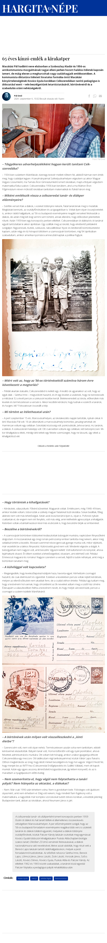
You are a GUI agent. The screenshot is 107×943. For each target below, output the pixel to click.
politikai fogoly (46, 878)
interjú (34, 878)
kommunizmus (61, 878)
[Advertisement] (53, 33)
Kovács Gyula (23, 878)
